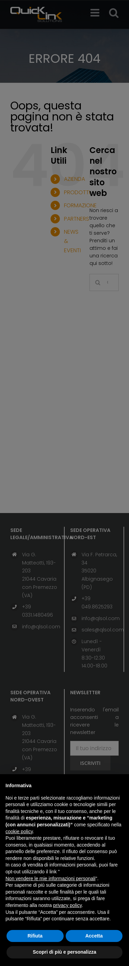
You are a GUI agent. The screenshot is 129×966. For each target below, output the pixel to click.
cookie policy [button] (19, 831)
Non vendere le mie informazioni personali (50, 878)
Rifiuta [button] (35, 936)
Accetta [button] (94, 936)
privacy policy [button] (67, 905)
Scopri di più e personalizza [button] (64, 952)
